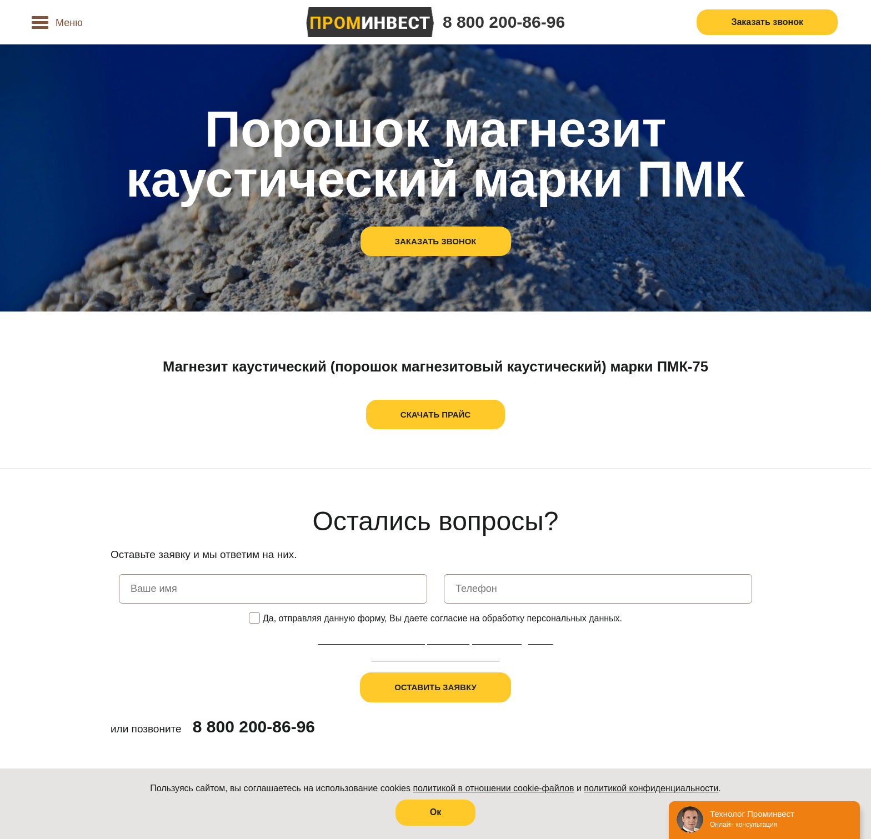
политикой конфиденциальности (651, 788)
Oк (435, 812)
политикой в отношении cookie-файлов (493, 788)
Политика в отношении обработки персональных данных (435, 640)
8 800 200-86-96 (504, 22)
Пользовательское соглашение (435, 657)
